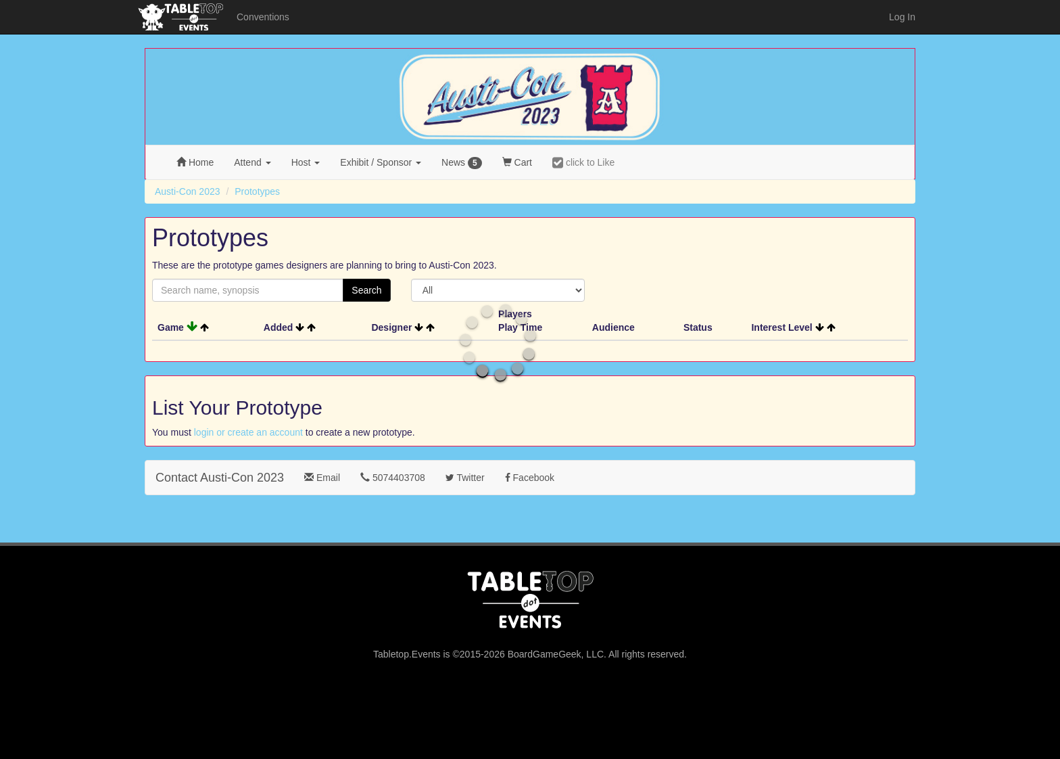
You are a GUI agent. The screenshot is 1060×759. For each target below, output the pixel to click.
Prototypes (257, 191)
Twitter (465, 477)
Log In (902, 17)
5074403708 (392, 477)
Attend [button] (252, 162)
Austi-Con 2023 (187, 191)
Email (322, 477)
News (461, 163)
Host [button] (305, 162)
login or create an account (248, 432)
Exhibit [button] (380, 162)
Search (366, 290)
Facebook (529, 477)
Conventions (263, 17)
